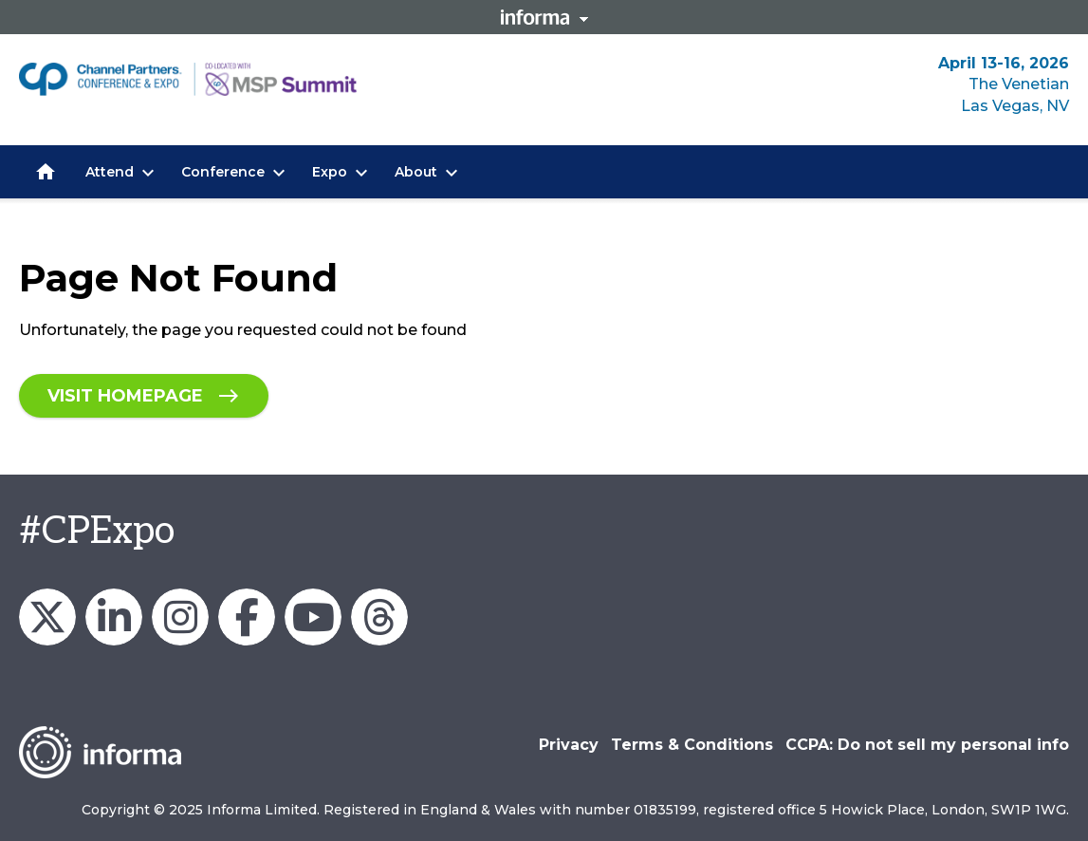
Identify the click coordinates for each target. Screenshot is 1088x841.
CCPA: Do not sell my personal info (927, 745)
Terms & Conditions (692, 745)
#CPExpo (97, 531)
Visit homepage (125, 395)
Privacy (569, 745)
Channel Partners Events (246, 617)
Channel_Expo (47, 617)
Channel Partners (113, 617)
